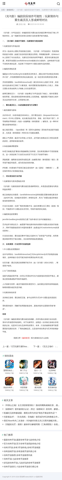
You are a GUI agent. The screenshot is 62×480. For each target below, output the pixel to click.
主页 (3, 10)
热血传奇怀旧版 (9, 387)
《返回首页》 (26, 338)
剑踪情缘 (23, 387)
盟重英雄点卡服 (9, 370)
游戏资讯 (10, 10)
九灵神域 (52, 370)
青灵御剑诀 (52, 387)
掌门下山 (23, 370)
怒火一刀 (37, 370)
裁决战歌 (38, 387)
